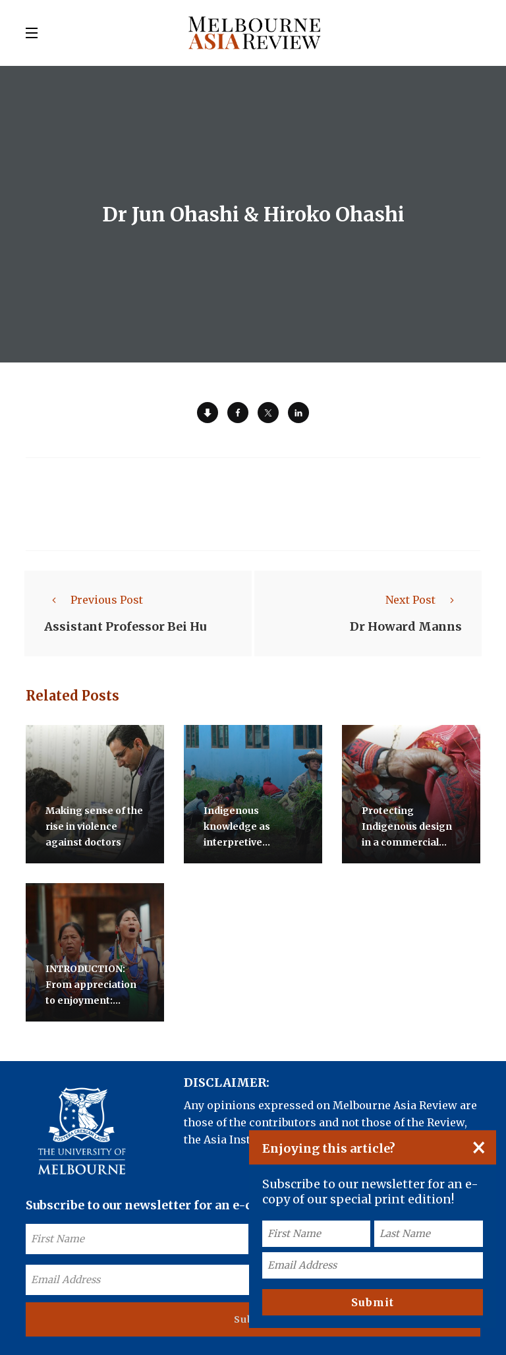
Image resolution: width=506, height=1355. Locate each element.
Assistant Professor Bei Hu (125, 626)
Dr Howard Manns (406, 626)
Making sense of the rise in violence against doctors (94, 826)
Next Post (423, 599)
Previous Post (93, 599)
